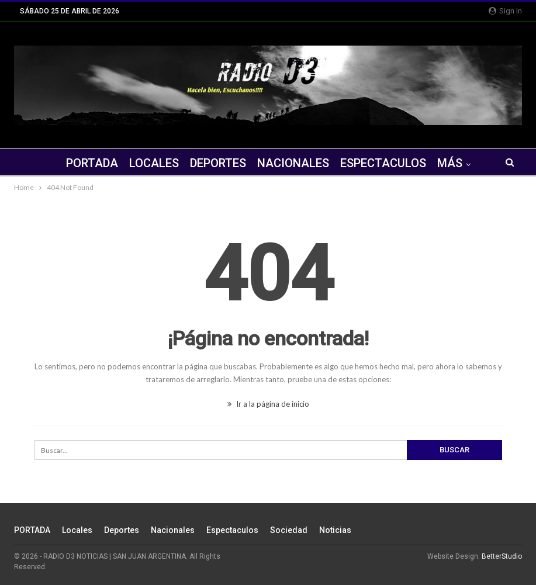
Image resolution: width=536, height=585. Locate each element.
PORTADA (92, 163)
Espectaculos (383, 163)
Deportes (218, 163)
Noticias (335, 530)
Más (449, 163)
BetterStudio (502, 556)
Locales (154, 163)
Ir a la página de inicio (268, 404)
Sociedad (288, 530)
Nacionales (293, 163)
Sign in (505, 10)
